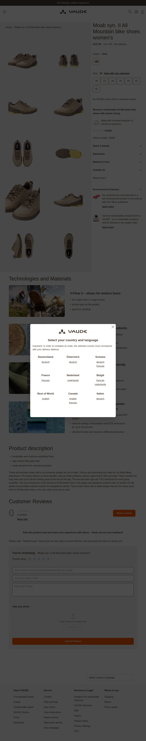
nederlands (73, 380)
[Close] (112, 326)
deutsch (46, 362)
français (100, 366)
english (45, 399)
